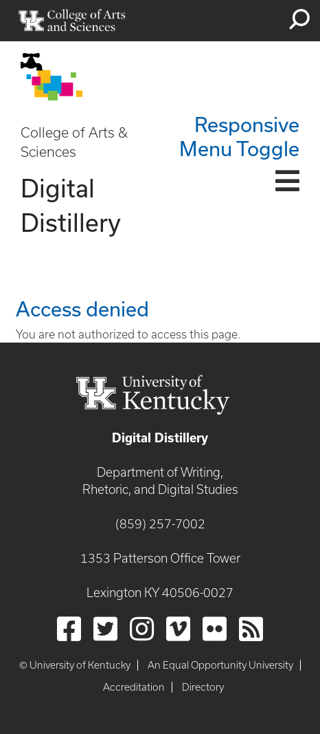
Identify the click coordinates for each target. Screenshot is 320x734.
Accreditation (134, 687)
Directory (203, 687)
